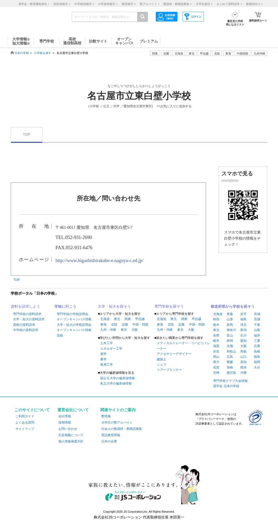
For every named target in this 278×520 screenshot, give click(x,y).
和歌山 (231, 351)
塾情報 (106, 416)
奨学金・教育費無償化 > (33, 4)
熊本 (243, 367)
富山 (230, 335)
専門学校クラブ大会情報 (230, 381)
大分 (257, 367)
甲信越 (140, 319)
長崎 (230, 367)
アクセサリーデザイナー (174, 354)
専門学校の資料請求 (27, 314)
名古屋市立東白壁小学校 (139, 96)
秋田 (216, 319)
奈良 (216, 351)
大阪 (134, 330)
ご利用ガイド (24, 416)
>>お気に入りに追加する (174, 106)
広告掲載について (71, 435)
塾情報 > (129, 4)
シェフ (161, 364)
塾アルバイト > (149, 4)
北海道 (179, 53)
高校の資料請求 (24, 325)
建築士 (161, 359)
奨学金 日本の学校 (226, 386)
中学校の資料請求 (25, 330)
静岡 (230, 341)
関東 (128, 319)
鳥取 (243, 351)
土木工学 (106, 343)
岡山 (216, 357)
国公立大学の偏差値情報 (117, 378)
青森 (230, 314)
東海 (103, 324)
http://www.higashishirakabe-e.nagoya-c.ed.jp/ (99, 260)
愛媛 (230, 362)
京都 (230, 346)
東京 (124, 330)
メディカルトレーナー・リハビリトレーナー (183, 345)
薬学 (103, 354)
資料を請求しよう (25, 306)
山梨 (257, 330)
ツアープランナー (169, 370)
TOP (26, 134)
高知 (243, 362)
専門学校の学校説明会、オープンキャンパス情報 (74, 316)
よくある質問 (24, 422)
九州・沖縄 (108, 330)
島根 (257, 351)
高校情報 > (61, 4)
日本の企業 (109, 441)
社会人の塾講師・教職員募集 (121, 429)
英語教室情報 (110, 435)
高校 (60, 335)
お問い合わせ (67, 429)
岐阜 (216, 341)
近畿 (125, 324)
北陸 (114, 324)
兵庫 (257, 346)
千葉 (257, 325)
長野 (216, 335)
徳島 (257, 357)
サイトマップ (24, 429)
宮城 (257, 314)
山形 (230, 319)
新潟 (243, 330)
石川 (243, 335)
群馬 (230, 325)
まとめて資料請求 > (229, 4)
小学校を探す (42, 53)
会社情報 (64, 416)
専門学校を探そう (169, 306)
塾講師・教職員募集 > (177, 4)
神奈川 (231, 330)
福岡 (257, 362)
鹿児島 (231, 373)
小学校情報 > (108, 4)
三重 (257, 341)
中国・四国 (140, 324)
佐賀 (216, 367)
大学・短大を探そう (114, 306)
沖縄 (243, 373)
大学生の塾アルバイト (117, 422)
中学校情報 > (84, 4)
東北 (117, 319)
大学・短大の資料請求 (29, 319)
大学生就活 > (204, 4)
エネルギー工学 (111, 348)
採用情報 (64, 422)
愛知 (243, 341)
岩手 (243, 314)
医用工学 (106, 364)
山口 (243, 357)
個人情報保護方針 (71, 441)
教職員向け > (254, 4)
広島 (230, 357)
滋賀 (216, 346)
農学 (103, 359)
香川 (216, 362)
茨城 (257, 319)
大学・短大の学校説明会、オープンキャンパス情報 (75, 327)
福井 (257, 335)
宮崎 (216, 373)
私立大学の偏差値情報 (116, 383)
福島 (243, 319)
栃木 (216, 325)
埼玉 (243, 325)
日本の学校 (21, 53)
